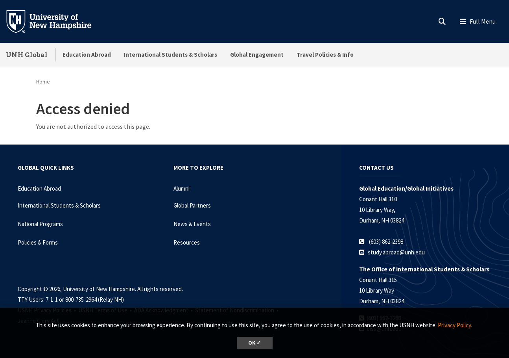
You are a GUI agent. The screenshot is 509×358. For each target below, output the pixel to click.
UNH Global (27, 54)
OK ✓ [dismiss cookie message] (254, 342)
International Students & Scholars (170, 54)
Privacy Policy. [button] (455, 325)
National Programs (40, 224)
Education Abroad (87, 54)
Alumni (181, 188)
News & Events (192, 224)
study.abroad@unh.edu (396, 252)
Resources (186, 242)
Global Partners (192, 205)
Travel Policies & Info (325, 54)
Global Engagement (257, 54)
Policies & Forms (38, 242)
